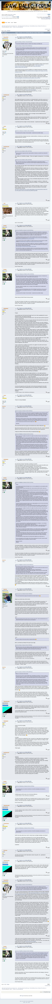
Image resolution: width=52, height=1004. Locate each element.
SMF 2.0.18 (21, 1001)
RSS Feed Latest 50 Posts (45, 18)
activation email (10, 15)
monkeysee (6, 94)
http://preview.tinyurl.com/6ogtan (31, 89)
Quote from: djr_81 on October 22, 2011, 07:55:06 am (23, 593)
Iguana (5, 589)
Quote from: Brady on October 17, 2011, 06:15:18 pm (23, 41)
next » (49, 29)
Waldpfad (6, 308)
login (11, 14)
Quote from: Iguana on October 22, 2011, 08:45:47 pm (23, 671)
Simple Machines (30, 1001)
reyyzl (10, 989)
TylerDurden (7, 701)
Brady (5, 225)
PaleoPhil (6, 37)
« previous (46, 29)
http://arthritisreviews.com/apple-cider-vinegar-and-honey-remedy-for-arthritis (30, 241)
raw (4, 203)
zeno (5, 126)
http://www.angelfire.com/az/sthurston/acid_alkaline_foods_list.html (27, 77)
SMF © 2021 (26, 1001)
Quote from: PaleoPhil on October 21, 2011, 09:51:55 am (24, 230)
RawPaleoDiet (47, 17)
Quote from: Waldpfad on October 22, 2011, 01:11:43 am (24, 482)
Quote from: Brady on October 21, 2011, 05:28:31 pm (23, 884)
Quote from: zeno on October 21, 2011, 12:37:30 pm (23, 159)
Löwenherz (6, 823)
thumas (5, 850)
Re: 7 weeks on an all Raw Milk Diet (24, 94)
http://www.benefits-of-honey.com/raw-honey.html (36, 237)
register (14, 14)
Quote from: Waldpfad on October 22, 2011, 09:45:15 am (24, 564)
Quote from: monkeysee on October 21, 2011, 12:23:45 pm (24, 130)
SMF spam (22, 995)
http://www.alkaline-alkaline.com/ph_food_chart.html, (26, 238)
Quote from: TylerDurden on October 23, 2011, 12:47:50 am (24, 786)
